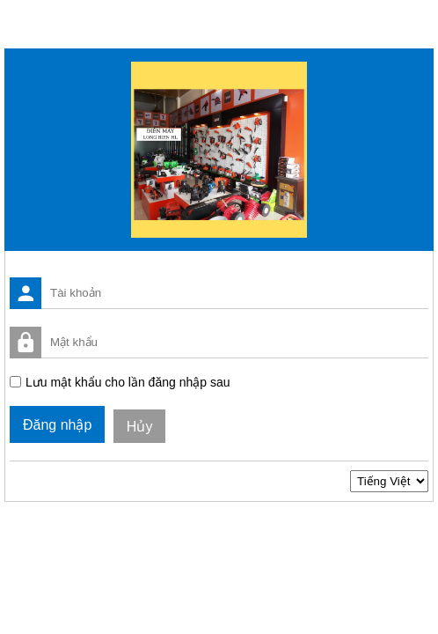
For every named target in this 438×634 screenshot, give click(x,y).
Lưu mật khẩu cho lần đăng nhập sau (128, 382)
